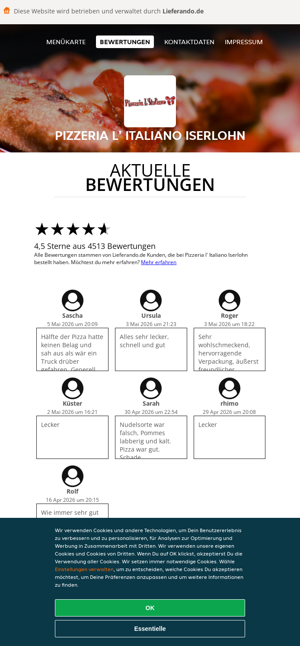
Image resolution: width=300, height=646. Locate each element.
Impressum (244, 41)
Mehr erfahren (158, 262)
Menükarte (66, 41)
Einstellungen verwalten (84, 569)
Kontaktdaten (189, 41)
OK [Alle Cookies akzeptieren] (150, 607)
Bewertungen (125, 41)
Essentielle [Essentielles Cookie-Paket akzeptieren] (150, 628)
